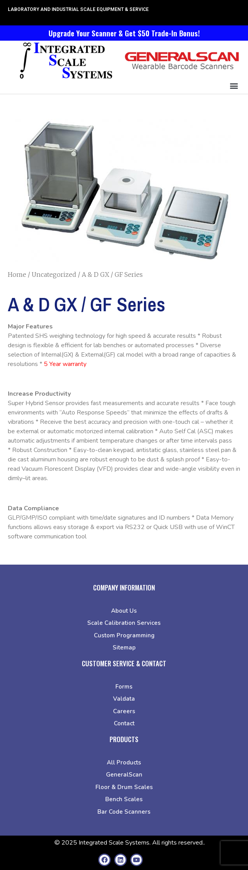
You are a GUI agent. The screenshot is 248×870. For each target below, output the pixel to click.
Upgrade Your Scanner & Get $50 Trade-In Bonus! (124, 32)
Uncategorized (54, 274)
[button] (233, 85)
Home (17, 274)
